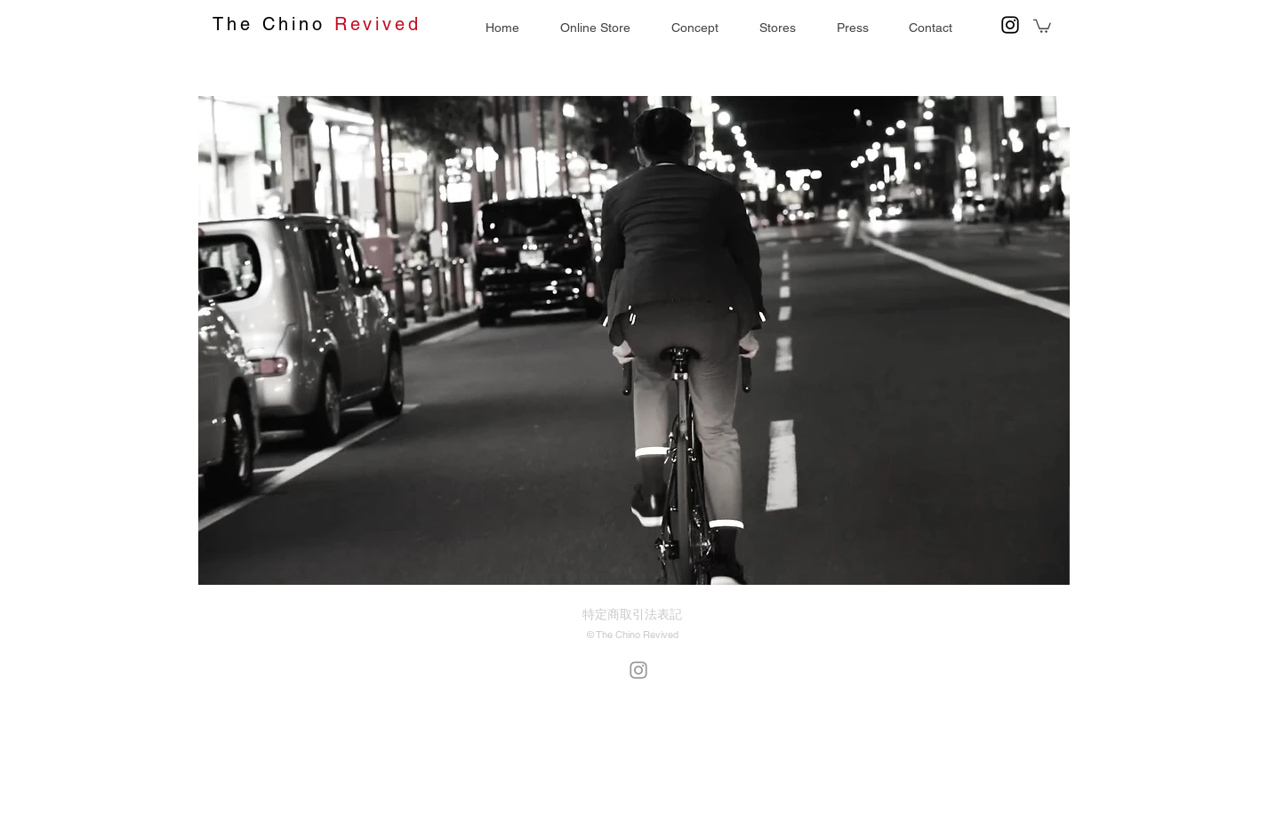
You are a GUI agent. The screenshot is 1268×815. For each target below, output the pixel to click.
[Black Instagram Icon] (1010, 24)
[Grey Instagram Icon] (638, 670)
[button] (852, 28)
